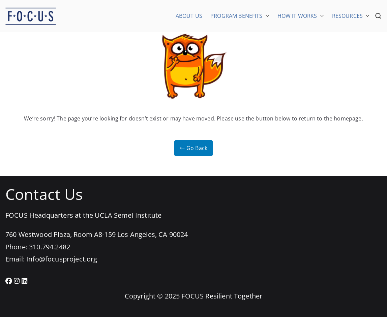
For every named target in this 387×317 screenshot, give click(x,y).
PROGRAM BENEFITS (239, 16)
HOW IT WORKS (300, 16)
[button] (266, 16)
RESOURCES (350, 16)
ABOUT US (189, 16)
